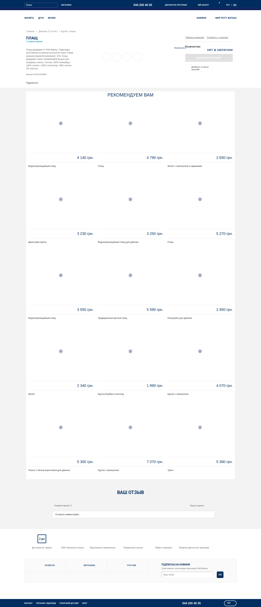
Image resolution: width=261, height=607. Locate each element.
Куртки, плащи (68, 31)
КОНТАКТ (28, 603)
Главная (30, 31)
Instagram (89, 565)
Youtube (129, 565)
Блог (84, 603)
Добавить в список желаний (198, 68)
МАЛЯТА (29, 18)
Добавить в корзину (209, 58)
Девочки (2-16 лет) (48, 31)
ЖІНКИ (51, 18)
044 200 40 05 (143, 5)
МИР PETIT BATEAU (223, 18)
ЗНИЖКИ (201, 18)
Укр (235, 5)
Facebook (47, 565)
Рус (228, 5)
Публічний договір (69, 603)
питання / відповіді (46, 603)
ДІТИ (41, 18)
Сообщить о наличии (217, 37)
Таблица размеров (194, 37)
